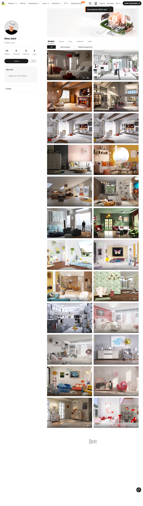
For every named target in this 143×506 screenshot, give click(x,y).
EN (118, 3)
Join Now (110, 3)
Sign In (102, 3)
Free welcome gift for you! (97, 9)
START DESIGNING (132, 3)
